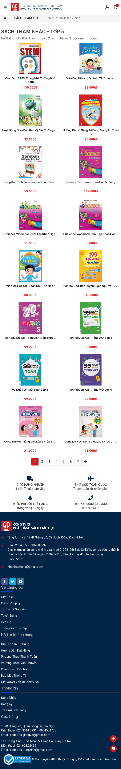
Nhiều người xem (72, 38)
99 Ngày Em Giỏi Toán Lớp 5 (30, 389)
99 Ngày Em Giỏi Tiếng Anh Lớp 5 (90, 337)
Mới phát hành (26, 38)
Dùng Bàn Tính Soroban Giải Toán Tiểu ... (30, 182)
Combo (94, 38)
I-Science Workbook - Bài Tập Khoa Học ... (30, 234)
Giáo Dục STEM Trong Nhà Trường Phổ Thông (30, 80)
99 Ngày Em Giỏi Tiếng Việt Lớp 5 (90, 389)
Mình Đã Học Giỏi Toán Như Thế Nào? (30, 285)
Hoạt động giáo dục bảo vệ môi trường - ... (30, 130)
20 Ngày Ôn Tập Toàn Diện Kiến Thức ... (30, 337)
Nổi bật (6, 38)
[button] (115, 7)
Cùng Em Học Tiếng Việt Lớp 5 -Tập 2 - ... (90, 441)
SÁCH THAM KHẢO (27, 18)
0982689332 (38, 545)
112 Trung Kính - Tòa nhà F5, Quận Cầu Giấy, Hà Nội (36, 741)
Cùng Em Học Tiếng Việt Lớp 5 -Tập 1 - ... (30, 441)
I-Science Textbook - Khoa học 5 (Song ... (91, 182)
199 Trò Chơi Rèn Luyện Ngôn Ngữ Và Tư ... (90, 285)
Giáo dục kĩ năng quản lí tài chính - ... (91, 78)
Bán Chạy (48, 38)
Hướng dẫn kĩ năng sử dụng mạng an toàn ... (91, 131)
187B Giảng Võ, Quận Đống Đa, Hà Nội (27, 726)
